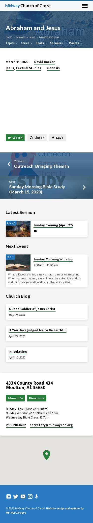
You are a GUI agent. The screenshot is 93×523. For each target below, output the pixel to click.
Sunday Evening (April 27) (53, 225)
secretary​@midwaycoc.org (51, 425)
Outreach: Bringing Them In (41, 166)
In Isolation (18, 352)
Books (41, 43)
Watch (15, 137)
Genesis (53, 68)
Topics (12, 43)
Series (27, 43)
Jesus (32, 37)
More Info (15, 398)
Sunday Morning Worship (53, 259)
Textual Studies (28, 68)
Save (57, 137)
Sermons (20, 37)
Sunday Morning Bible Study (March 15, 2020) (37, 189)
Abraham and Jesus (49, 37)
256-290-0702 (16, 425)
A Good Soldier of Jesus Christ (32, 309)
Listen (37, 137)
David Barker (44, 62)
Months (76, 43)
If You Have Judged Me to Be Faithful (37, 330)
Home (9, 37)
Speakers (58, 43)
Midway (28, 5)
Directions (36, 398)
